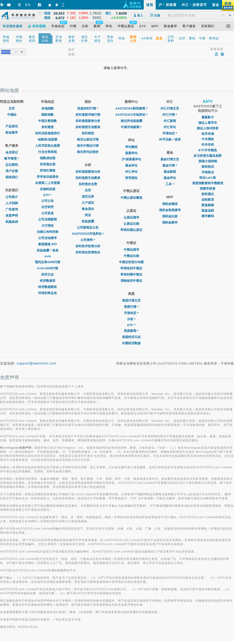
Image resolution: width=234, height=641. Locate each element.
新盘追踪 (208, 210)
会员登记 (11, 152)
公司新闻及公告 (88, 227)
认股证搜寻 (131, 217)
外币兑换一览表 (170, 139)
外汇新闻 (170, 121)
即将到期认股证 (131, 230)
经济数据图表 (47, 287)
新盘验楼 (208, 205)
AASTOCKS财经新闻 (131, 108)
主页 (12, 108)
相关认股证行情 (88, 139)
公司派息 (47, 213)
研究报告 (131, 178)
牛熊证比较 (131, 256)
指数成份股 (47, 158)
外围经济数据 (131, 343)
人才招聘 (11, 203)
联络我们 (11, 177)
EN (28, 5)
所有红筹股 (47, 170)
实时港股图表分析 (87, 121)
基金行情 (169, 165)
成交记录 (88, 196)
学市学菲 (208, 144)
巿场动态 (169, 133)
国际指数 (47, 114)
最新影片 (208, 117)
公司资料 (87, 240)
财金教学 (11, 132)
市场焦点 (208, 172)
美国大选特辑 (207, 161)
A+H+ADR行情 (47, 268)
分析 (131, 319)
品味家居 (208, 199)
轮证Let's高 (207, 177)
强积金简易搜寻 (170, 210)
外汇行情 (169, 114)
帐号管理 (11, 158)
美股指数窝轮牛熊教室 (207, 183)
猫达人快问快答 (207, 128)
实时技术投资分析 (87, 246)
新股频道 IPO (47, 244)
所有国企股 (47, 164)
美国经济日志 (131, 337)
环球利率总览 (47, 293)
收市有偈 (208, 133)
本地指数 (47, 108)
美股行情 (131, 306)
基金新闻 (170, 171)
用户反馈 (11, 171)
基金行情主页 (169, 159)
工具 (169, 184)
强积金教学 (170, 222)
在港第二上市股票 (47, 183)
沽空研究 (47, 207)
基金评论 (131, 165)
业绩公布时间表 (47, 232)
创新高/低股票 (47, 139)
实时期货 (47, 127)
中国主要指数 (47, 121)
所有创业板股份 (47, 176)
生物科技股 (47, 189)
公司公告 (47, 201)
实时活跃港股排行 (47, 133)
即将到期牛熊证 (131, 274)
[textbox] (199, 15)
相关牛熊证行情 (88, 145)
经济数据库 (47, 280)
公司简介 (11, 197)
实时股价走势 (88, 184)
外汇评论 (131, 171)
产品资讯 (11, 126)
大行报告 (47, 225)
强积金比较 (170, 216)
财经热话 (208, 166)
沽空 (88, 190)
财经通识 (208, 194)
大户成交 (88, 202)
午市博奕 (208, 139)
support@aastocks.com (37, 363)
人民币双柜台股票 (47, 145)
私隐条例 (11, 222)
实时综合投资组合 (87, 252)
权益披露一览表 (47, 250)
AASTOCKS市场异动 (88, 233)
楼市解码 (208, 216)
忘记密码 (11, 165)
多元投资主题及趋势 (208, 155)
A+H (47, 256)
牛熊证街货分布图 (131, 262)
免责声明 (11, 215)
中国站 (11, 114)
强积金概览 (170, 204)
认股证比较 (131, 223)
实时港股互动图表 (87, 127)
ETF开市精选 (207, 150)
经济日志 (47, 274)
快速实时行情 (87, 108)
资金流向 (88, 209)
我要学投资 (207, 188)
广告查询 (11, 209)
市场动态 (131, 313)
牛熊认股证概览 (131, 197)
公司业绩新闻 (47, 219)
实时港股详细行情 (87, 114)
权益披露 (88, 221)
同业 (88, 215)
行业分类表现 (47, 152)
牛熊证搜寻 (131, 249)
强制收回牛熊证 (131, 280)
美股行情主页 (131, 300)
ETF (47, 195)
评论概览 (131, 147)
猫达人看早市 (207, 123)
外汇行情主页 (169, 108)
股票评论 (131, 153)
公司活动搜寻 (47, 238)
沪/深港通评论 (131, 159)
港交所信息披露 (131, 121)
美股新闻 (131, 331)
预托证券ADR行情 (47, 262)
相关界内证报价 (88, 152)
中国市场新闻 (131, 127)
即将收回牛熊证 (131, 268)
